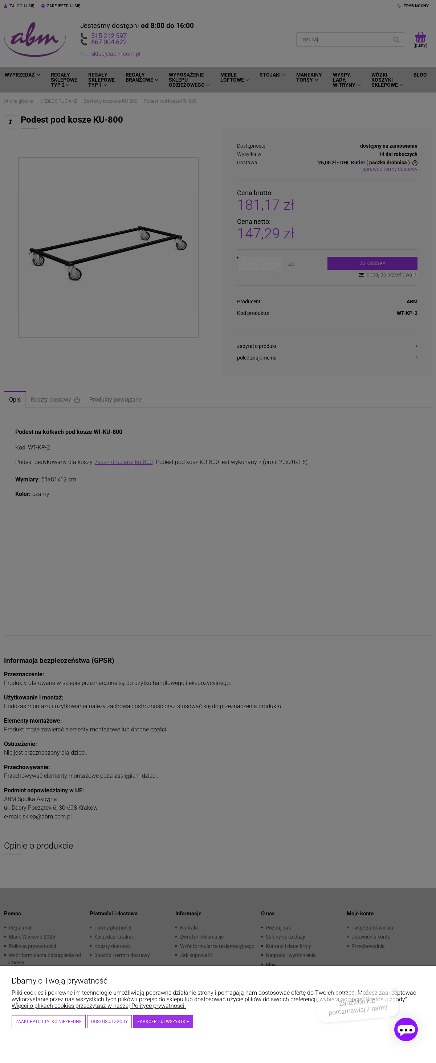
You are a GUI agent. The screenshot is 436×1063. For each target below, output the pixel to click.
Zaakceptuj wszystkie (163, 1021)
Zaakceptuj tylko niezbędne (49, 1021)
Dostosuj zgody (109, 1021)
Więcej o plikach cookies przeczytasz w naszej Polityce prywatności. (99, 1005)
